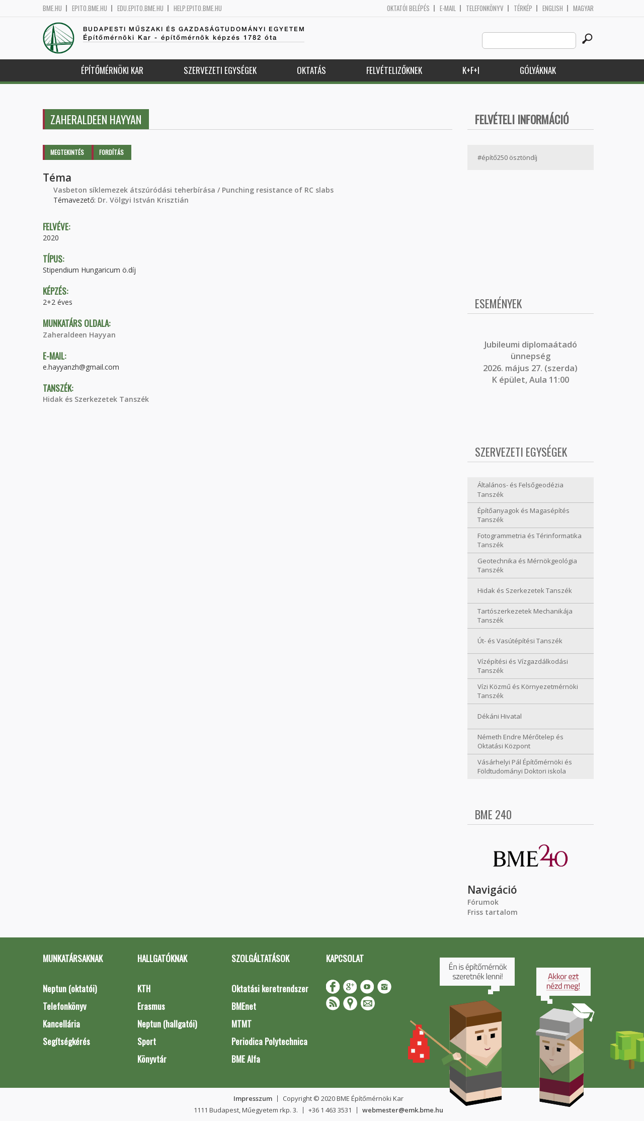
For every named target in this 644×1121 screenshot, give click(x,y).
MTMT (241, 1023)
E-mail (448, 8)
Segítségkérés (66, 1041)
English (552, 8)
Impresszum (252, 1098)
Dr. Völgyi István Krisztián (143, 200)
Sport (146, 1041)
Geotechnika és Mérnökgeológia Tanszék (527, 565)
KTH (143, 988)
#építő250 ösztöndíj (507, 157)
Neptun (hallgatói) (167, 1023)
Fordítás (111, 152)
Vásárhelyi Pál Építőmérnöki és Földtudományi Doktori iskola (524, 766)
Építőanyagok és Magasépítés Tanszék (523, 515)
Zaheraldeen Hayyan (79, 334)
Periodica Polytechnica (269, 1041)
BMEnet (243, 1006)
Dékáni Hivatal (499, 716)
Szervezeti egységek (220, 70)
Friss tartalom (492, 912)
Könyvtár (152, 1059)
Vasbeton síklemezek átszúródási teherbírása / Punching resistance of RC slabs (193, 190)
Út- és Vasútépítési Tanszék (519, 640)
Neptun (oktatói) (70, 988)
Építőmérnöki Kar (112, 70)
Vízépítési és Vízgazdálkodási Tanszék (522, 666)
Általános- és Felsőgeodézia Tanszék (520, 489)
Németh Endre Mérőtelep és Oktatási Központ (520, 741)
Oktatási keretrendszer (269, 988)
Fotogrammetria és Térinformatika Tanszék (529, 540)
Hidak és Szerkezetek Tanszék (96, 399)
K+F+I (470, 70)
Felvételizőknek (394, 70)
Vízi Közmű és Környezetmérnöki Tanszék (527, 691)
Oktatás (311, 70)
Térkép (523, 8)
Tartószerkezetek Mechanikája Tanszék (525, 616)
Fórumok (483, 902)
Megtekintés (67, 152)
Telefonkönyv (485, 8)
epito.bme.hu (89, 8)
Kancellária (61, 1023)
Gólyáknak (538, 70)
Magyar (583, 8)
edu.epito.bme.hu (140, 8)
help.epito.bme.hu (198, 8)
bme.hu (52, 8)
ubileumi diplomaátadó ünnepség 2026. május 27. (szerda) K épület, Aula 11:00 (530, 362)
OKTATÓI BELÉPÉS (408, 8)
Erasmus (151, 1006)
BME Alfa (245, 1059)
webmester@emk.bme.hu (402, 1109)
